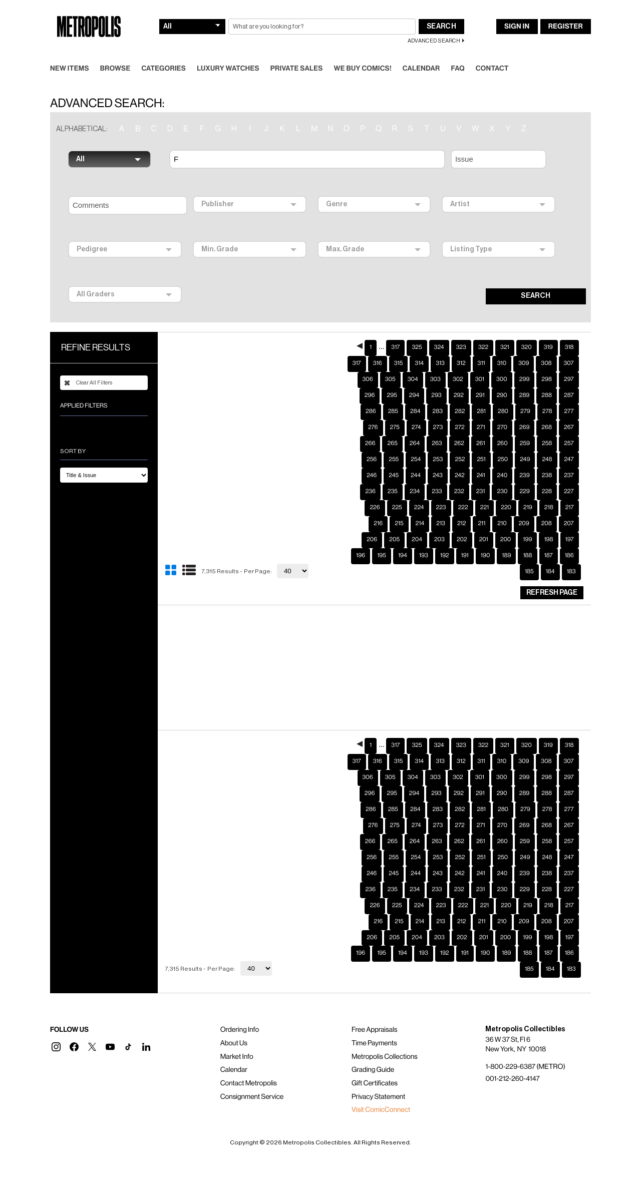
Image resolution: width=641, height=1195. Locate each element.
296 (370, 379)
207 (569, 508)
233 (437, 476)
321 (504, 331)
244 (416, 460)
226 (375, 492)
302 (458, 363)
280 (503, 395)
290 (502, 379)
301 (479, 363)
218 (548, 492)
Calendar (421, 52)
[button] (56, 1031)
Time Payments (374, 1027)
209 (524, 508)
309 (523, 347)
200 (505, 524)
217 (569, 492)
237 (568, 460)
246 (372, 460)
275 (395, 412)
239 (524, 460)
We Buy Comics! (363, 52)
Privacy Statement (379, 1080)
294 (414, 379)
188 (527, 540)
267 (569, 412)
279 (525, 395)
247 (569, 444)
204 (417, 524)
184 (550, 556)
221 (484, 492)
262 (459, 428)
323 (461, 331)
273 (438, 412)
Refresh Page (551, 576)
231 (480, 476)
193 (423, 540)
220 (506, 492)
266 (370, 428)
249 (525, 444)
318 (569, 331)
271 (481, 412)
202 (462, 524)
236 (370, 476)
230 (502, 476)
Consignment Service (252, 1080)
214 (420, 508)
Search (441, 10)
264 (415, 428)
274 (416, 412)
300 (501, 363)
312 (461, 347)
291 (480, 379)
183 (571, 556)
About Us (233, 1027)
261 (480, 428)
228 (547, 476)
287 (569, 379)
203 (439, 524)
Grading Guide (373, 1053)
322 (483, 331)
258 (547, 428)
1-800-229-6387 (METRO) (525, 1050)
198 (548, 524)
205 (394, 524)
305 (390, 363)
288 (546, 379)
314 (419, 347)
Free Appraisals (375, 1013)
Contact (492, 52)
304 (413, 363)
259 (525, 428)
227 (569, 476)
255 (394, 444)
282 (460, 395)
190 (485, 540)
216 (378, 508)
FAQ (457, 52)
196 (360, 540)
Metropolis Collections (385, 1040)
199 (527, 524)
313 (440, 347)
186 (569, 540)
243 (438, 460)
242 (460, 460)
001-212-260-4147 (512, 1062)
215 (399, 508)
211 (481, 508)
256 (372, 444)
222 (463, 492)
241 (481, 460)
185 (529, 556)
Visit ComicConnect (381, 1093)
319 (548, 331)
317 (395, 331)
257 (568, 428)
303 (435, 363)
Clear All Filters (88, 367)
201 (483, 524)
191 (465, 540)
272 (460, 412)
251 (481, 444)
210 (501, 508)
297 (569, 363)
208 (546, 508)
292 (459, 379)
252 (460, 444)
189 (506, 540)
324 (439, 331)
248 (547, 444)
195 (381, 540)
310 (501, 347)
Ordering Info (239, 1013)
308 (546, 347)
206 (372, 524)
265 (392, 428)
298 (546, 363)
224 (419, 492)
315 (398, 347)
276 (373, 412)
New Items (69, 52)
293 (436, 379)
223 (441, 492)
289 (524, 379)
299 (524, 363)
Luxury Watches (228, 52)
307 (569, 347)
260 (502, 428)
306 (368, 363)
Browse (115, 52)
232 (459, 476)
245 (394, 460)
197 (569, 524)
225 (397, 492)
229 (524, 476)
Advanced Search (434, 25)
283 (437, 395)
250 (503, 444)
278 (547, 395)
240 (502, 460)
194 (402, 540)
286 (371, 395)
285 (393, 395)
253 (438, 444)
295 (392, 379)
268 (546, 412)
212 (461, 508)
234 (415, 476)
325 (417, 331)
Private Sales (296, 52)
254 (416, 444)
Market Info (236, 1040)
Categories (163, 52)
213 (440, 508)
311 (481, 347)
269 (524, 412)
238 (547, 460)
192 (444, 540)
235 (393, 476)
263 (437, 428)
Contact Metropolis (248, 1067)
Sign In (516, 10)
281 (481, 395)
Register (565, 10)
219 (527, 492)
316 (377, 347)
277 (568, 395)
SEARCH (535, 279)
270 (502, 412)
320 (526, 331)
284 (415, 395)
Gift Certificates (375, 1067)
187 (548, 540)
